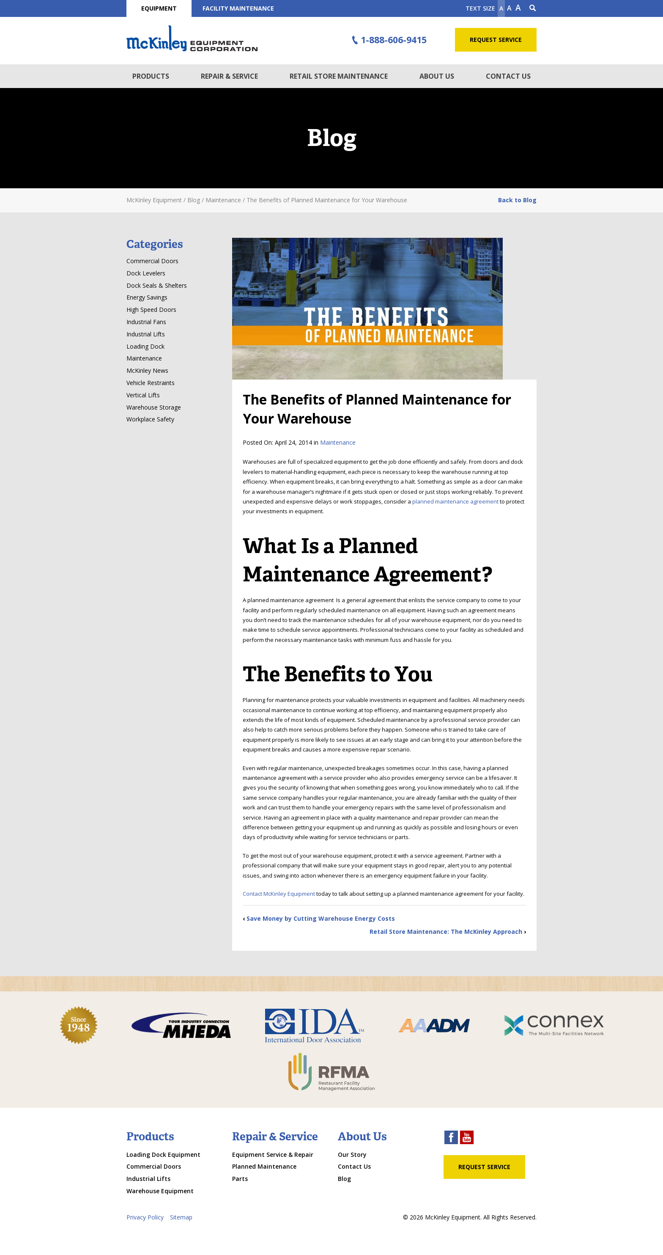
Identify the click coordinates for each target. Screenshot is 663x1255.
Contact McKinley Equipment (279, 893)
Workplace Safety (150, 419)
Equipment (159, 8)
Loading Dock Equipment (163, 1154)
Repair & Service (229, 76)
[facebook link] (451, 1138)
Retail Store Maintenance (339, 76)
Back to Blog (517, 200)
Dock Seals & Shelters (156, 285)
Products (150, 76)
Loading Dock (145, 346)
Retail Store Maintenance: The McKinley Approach (446, 931)
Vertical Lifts (143, 395)
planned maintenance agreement (455, 501)
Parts (240, 1179)
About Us (436, 76)
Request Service (496, 40)
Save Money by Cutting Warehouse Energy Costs (321, 918)
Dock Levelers (145, 273)
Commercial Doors (152, 261)
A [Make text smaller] (501, 8)
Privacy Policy (145, 1217)
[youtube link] (466, 1138)
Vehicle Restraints (150, 383)
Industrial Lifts (145, 334)
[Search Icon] (532, 8)
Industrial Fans (146, 322)
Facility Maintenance (238, 8)
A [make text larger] (518, 7)
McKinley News (147, 370)
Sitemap (181, 1217)
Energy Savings (146, 297)
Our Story (352, 1154)
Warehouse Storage (153, 407)
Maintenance (338, 442)
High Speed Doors (151, 309)
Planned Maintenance (264, 1166)
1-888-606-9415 (388, 40)
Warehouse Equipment (160, 1191)
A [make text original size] (509, 8)
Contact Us (508, 76)
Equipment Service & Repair (272, 1154)
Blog (344, 1179)
